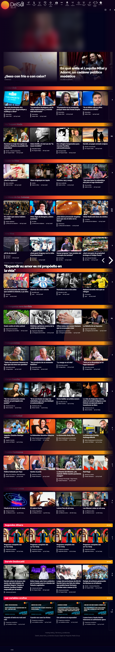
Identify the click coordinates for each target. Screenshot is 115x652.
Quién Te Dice (45, 5)
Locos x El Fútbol (87, 5)
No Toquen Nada (34, 5)
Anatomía (105, 4)
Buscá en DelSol (22, 5)
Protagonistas (81, 4)
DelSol (17, 4)
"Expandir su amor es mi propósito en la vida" (33, 268)
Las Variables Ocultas (99, 5)
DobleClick (28, 4)
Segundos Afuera (93, 5)
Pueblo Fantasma (69, 5)
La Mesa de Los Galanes (52, 5)
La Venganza (75, 5)
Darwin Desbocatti (40, 5)
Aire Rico (57, 4)
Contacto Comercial (101, 8)
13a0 (63, 4)
